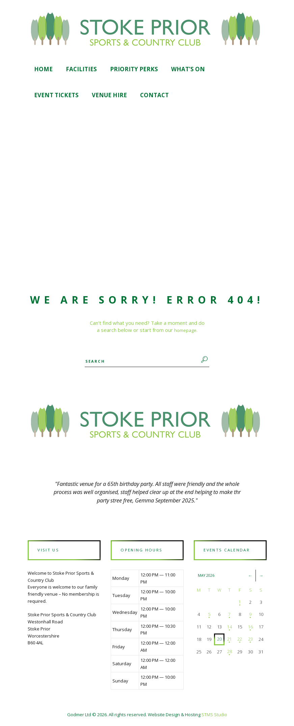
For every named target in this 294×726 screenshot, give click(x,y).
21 (229, 641)
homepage (185, 330)
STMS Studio (214, 716)
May (206, 576)
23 (250, 641)
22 (239, 641)
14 (229, 628)
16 (250, 628)
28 (229, 653)
